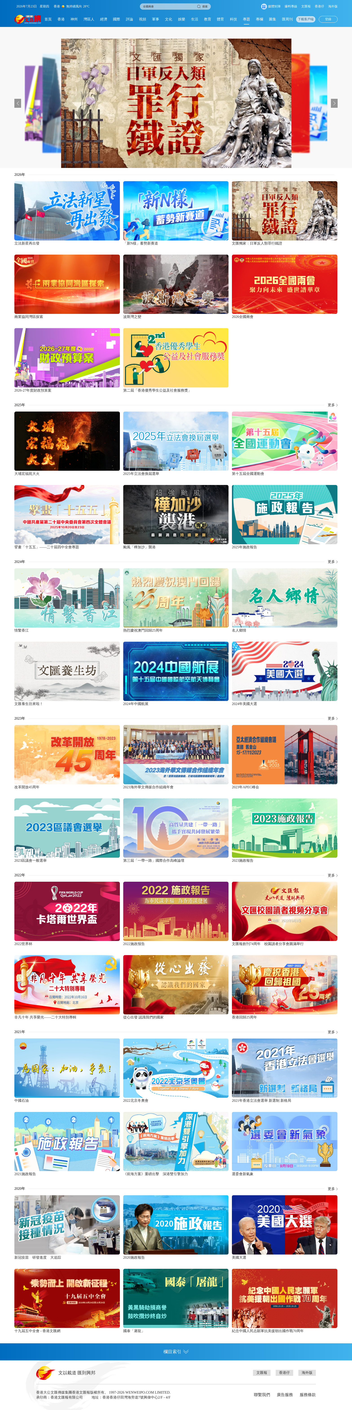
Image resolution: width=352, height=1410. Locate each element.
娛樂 (181, 19)
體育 (220, 19)
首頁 (48, 19)
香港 (61, 19)
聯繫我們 (262, 1394)
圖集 (272, 19)
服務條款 (308, 1394)
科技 (233, 19)
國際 (116, 19)
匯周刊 (287, 19)
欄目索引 (176, 1351)
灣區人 (89, 19)
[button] (17, 103)
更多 (331, 405)
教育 (207, 19)
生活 (194, 19)
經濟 (103, 19)
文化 (168, 19)
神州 (74, 19)
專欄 (259, 19)
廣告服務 (285, 1394)
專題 (246, 19)
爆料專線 (291, 6)
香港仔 (319, 6)
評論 (129, 19)
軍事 (155, 19)
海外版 (333, 6)
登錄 (328, 19)
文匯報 (306, 6)
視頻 (142, 19)
